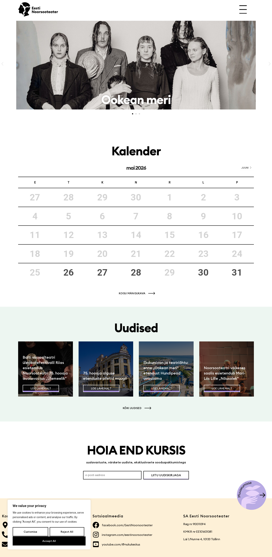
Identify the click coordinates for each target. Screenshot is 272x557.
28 (136, 272)
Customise (30, 532)
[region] (49, 524)
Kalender (136, 151)
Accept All (49, 541)
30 (203, 272)
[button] (2, 64)
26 (68, 272)
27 (102, 272)
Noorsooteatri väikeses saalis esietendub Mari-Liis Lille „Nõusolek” (224, 373)
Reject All (66, 532)
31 (237, 272)
